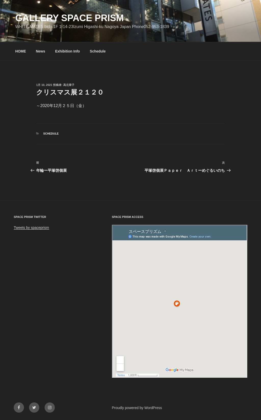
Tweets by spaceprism (31, 228)
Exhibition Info (67, 51)
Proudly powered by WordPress (137, 408)
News (40, 51)
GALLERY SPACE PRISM (69, 18)
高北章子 (68, 84)
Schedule (98, 51)
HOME (20, 51)
